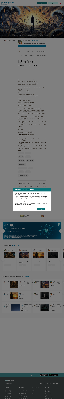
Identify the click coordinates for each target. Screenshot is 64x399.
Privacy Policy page (37, 201)
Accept (40, 209)
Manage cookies (21, 209)
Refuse (31, 209)
